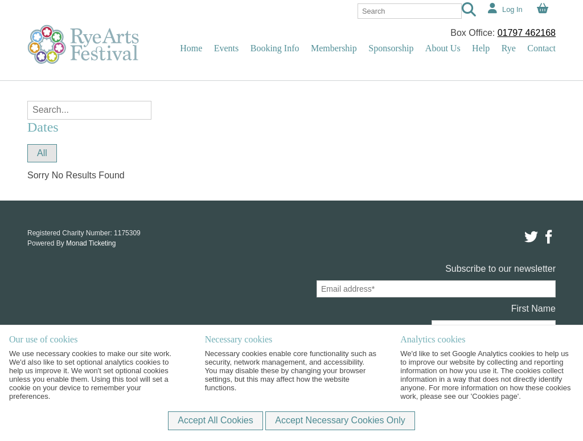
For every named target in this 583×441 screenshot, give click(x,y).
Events (226, 48)
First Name (533, 308)
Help (481, 48)
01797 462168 (527, 33)
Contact (541, 48)
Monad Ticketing (91, 243)
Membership (334, 48)
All (42, 153)
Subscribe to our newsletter (500, 268)
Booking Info (275, 48)
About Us (443, 48)
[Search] (469, 11)
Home (191, 48)
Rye (509, 48)
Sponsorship (390, 48)
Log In (512, 9)
